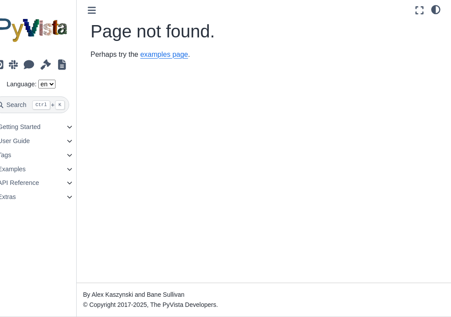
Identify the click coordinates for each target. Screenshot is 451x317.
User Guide (27, 140)
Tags (18, 154)
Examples (25, 169)
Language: (35, 84)
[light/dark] (436, 9)
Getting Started (32, 126)
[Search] (45, 104)
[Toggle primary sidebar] (105, 10)
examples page (178, 54)
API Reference (32, 182)
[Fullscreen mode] (419, 10)
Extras (20, 196)
